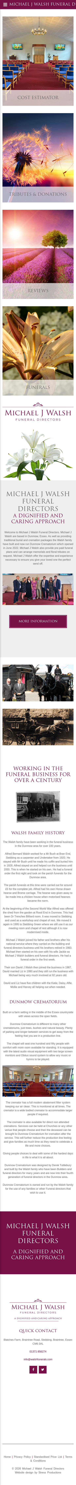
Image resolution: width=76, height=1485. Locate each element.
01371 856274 (38, 1351)
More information (38, 621)
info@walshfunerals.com (38, 1359)
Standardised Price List (48, 1456)
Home (7, 1456)
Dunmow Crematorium (38, 1002)
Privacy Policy (22, 1456)
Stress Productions (49, 1472)
